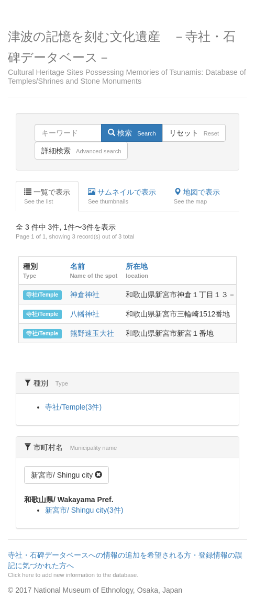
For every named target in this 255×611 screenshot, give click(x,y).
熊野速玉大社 (92, 333)
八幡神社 (84, 314)
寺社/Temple (42, 295)
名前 (77, 266)
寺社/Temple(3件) (73, 407)
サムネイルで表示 (122, 197)
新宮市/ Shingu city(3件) (84, 510)
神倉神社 (84, 294)
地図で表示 (197, 197)
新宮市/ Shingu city (66, 475)
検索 (132, 133)
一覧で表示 (47, 197)
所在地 (137, 266)
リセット (194, 133)
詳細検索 (81, 150)
